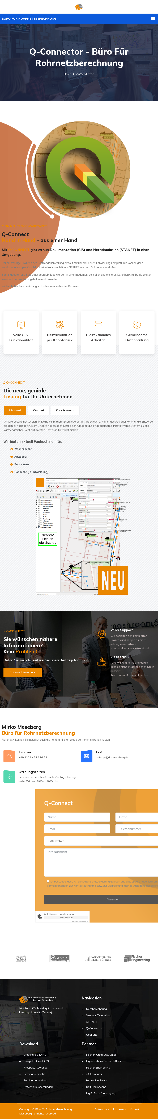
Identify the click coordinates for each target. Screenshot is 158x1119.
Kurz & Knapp (65, 410)
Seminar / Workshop (98, 1015)
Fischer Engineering (98, 1067)
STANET (91, 1021)
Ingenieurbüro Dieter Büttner (103, 1061)
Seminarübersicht (34, 1074)
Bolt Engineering (96, 1087)
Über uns (91, 1034)
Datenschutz (102, 1109)
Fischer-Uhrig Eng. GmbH (101, 1054)
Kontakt (134, 1109)
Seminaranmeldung (35, 1080)
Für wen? (15, 410)
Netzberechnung (96, 1009)
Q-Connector (94, 1028)
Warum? (38, 410)
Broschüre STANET (36, 1054)
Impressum (119, 1109)
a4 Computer (94, 1074)
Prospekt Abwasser (36, 1067)
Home (67, 74)
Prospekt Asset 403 (36, 1061)
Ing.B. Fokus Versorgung (101, 1093)
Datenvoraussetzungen (38, 1087)
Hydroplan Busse (96, 1080)
